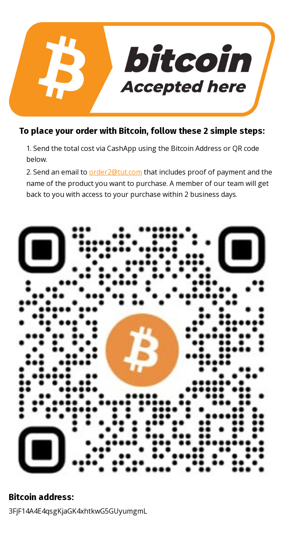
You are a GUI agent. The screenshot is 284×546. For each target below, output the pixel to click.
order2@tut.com (115, 172)
